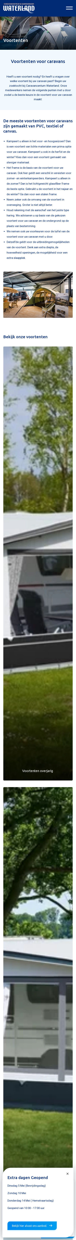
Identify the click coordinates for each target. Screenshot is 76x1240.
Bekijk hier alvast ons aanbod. (32, 1225)
